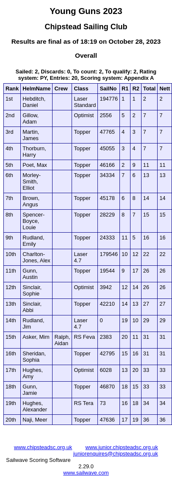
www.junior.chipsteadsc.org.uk (122, 447)
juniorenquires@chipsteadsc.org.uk (115, 453)
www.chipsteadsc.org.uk (43, 447)
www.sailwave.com (85, 473)
